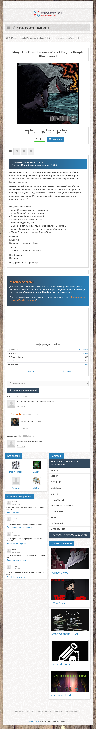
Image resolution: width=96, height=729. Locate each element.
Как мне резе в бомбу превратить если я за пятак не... (24, 540)
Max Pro (36, 472)
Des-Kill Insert (15, 472)
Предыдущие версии (24, 151)
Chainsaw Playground (18, 544)
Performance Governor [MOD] (21, 528)
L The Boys (58, 603)
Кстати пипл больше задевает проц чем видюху (25, 525)
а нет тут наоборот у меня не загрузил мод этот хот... (25, 573)
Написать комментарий (24, 390)
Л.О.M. (36, 488)
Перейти (84, 364)
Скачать (28, 371)
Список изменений (17, 151)
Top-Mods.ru (34, 722)
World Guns (14, 513)
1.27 (42, 262)
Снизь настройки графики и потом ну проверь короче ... (25, 509)
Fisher (85, 353)
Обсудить (55, 139)
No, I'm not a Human (17, 577)
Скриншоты (31, 151)
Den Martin (83, 350)
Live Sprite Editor (61, 665)
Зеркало (68, 371)
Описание (10, 151)
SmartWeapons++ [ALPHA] (68, 634)
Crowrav (16, 488)
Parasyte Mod (59, 573)
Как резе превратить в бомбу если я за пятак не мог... (25, 557)
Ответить (21, 406)
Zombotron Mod (61, 695)
